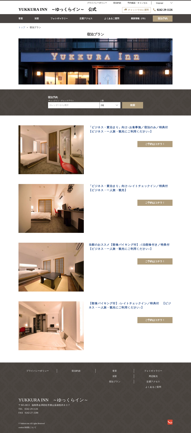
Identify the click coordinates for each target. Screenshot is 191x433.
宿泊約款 (76, 371)
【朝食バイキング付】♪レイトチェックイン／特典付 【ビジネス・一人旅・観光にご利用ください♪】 (130, 305)
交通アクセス (153, 381)
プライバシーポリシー (37, 371)
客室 (114, 371)
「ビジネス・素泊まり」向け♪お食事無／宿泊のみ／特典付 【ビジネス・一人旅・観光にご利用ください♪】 (130, 129)
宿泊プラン (114, 381)
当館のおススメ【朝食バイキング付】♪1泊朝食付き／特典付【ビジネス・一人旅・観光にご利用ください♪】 (129, 246)
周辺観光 (153, 376)
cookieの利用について (27, 427)
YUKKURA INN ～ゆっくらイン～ (53, 400)
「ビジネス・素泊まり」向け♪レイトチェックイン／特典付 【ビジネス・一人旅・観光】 (130, 188)
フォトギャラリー (153, 371)
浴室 (114, 376)
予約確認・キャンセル (137, 3)
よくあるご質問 (153, 387)
